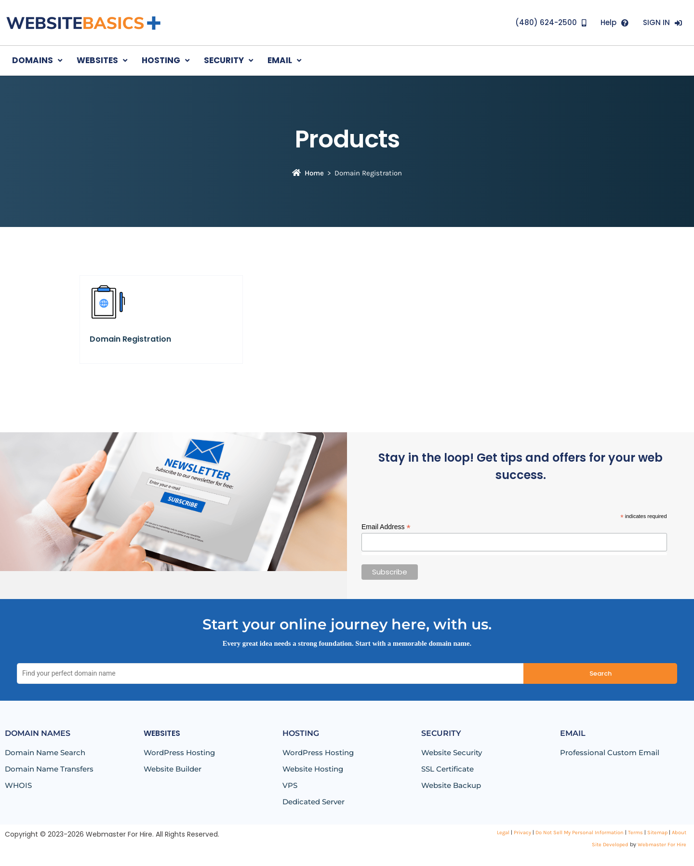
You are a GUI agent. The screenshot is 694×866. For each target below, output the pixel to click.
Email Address (386, 527)
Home (308, 173)
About (679, 832)
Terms (635, 832)
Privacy (522, 832)
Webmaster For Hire (662, 844)
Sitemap (657, 832)
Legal (503, 832)
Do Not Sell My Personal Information (579, 832)
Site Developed (610, 844)
